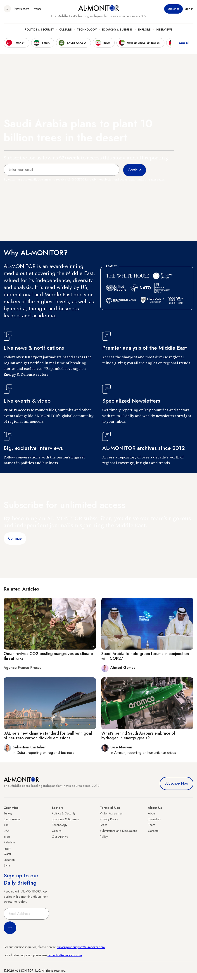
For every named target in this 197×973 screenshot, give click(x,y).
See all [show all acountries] (184, 42)
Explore (144, 29)
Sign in (189, 9)
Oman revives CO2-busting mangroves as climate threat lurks (48, 656)
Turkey (8, 813)
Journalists (154, 819)
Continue (15, 538)
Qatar (7, 854)
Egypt (7, 848)
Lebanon (9, 859)
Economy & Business (117, 29)
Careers (153, 830)
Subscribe (173, 9)
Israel (7, 836)
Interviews (164, 29)
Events (37, 9)
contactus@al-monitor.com (64, 955)
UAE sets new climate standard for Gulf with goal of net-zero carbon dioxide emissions (48, 735)
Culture (65, 29)
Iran (6, 825)
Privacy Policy (109, 819)
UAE (6, 830)
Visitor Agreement (111, 813)
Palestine (9, 842)
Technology (87, 29)
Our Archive (60, 836)
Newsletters (21, 9)
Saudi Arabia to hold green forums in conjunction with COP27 (145, 656)
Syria (7, 865)
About (152, 813)
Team (151, 825)
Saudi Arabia (12, 819)
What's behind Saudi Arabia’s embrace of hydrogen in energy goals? (138, 735)
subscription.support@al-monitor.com (81, 947)
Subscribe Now (176, 783)
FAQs (103, 825)
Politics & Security (39, 29)
